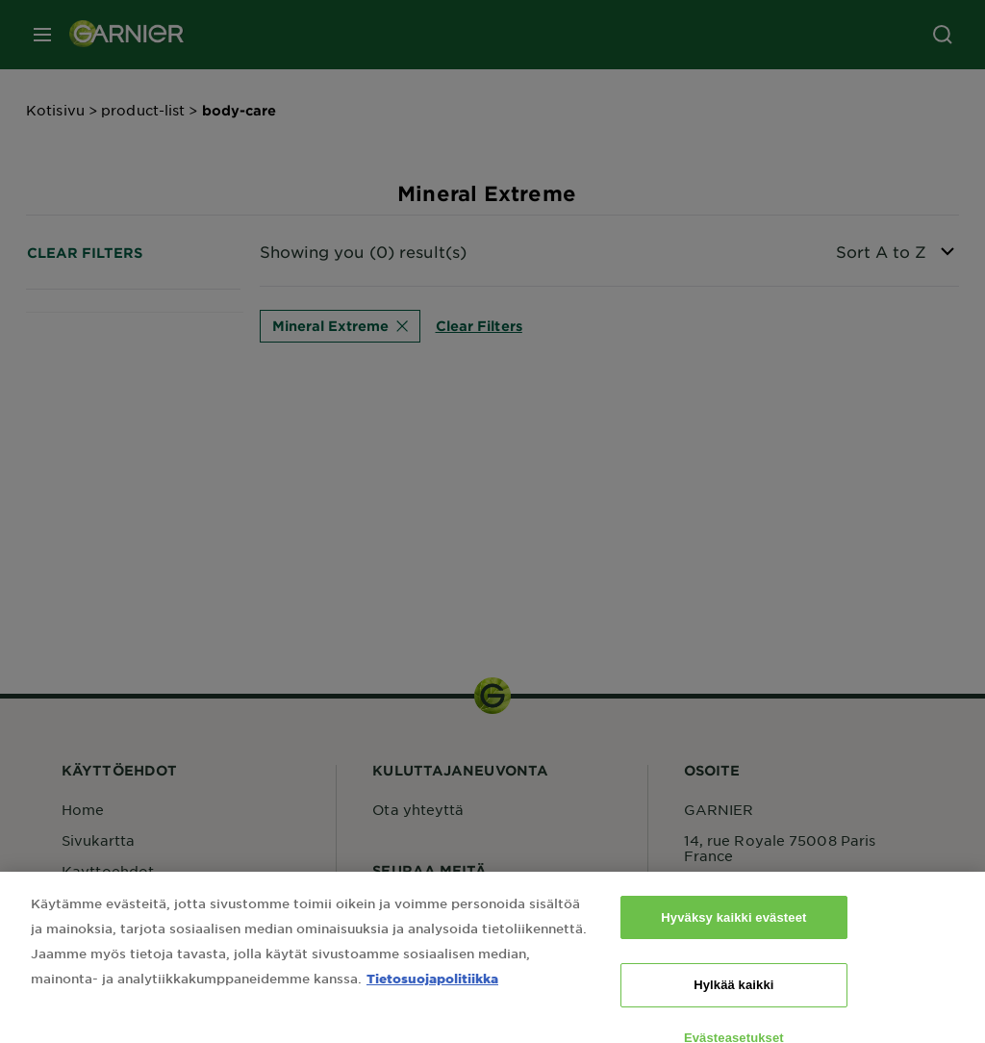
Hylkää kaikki (733, 994)
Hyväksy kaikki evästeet (733, 927)
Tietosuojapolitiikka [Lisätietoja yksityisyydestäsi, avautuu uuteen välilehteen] (432, 987)
